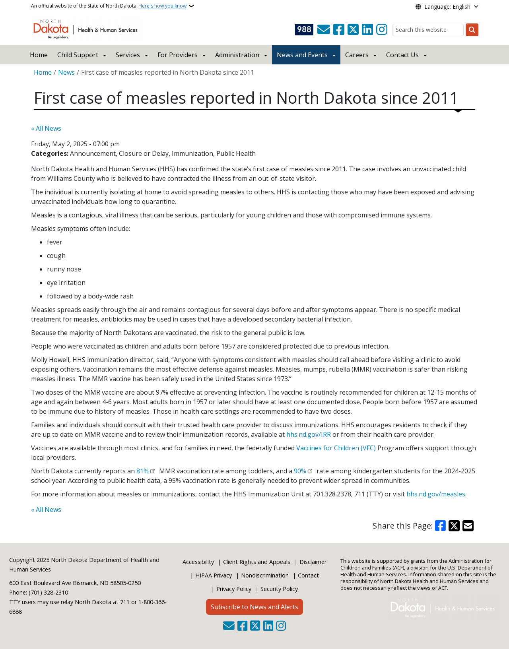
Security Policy (279, 589)
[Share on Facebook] (440, 525)
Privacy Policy (233, 589)
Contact (308, 575)
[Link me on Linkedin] (367, 30)
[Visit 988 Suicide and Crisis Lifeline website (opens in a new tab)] (304, 29)
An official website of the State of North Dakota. (109, 6)
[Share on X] (454, 525)
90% (300, 471)
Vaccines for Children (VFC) (336, 448)
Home (39, 54)
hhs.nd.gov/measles (435, 494)
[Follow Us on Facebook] (338, 30)
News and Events (302, 54)
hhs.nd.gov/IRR (308, 434)
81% (142, 471)
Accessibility (198, 562)
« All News (46, 128)
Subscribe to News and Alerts (254, 607)
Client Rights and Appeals (256, 562)
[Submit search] (472, 29)
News (66, 72)
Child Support (77, 54)
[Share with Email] (468, 525)
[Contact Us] (323, 30)
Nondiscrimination (265, 575)
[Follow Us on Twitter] (353, 30)
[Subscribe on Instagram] (381, 30)
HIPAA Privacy (213, 575)
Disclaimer (312, 562)
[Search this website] (428, 30)
